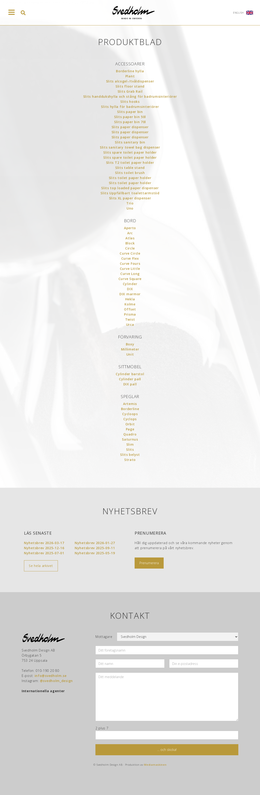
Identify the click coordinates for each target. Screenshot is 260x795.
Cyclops (130, 419)
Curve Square (130, 279)
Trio (130, 203)
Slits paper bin (130, 112)
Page (130, 429)
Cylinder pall (130, 379)
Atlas (130, 238)
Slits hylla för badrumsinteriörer (130, 106)
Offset (130, 309)
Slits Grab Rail (130, 91)
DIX (130, 289)
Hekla (130, 299)
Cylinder (130, 284)
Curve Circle (130, 253)
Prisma (130, 314)
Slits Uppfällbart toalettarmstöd (129, 193)
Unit (130, 354)
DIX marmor (130, 294)
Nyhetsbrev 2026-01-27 (95, 543)
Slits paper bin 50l (130, 117)
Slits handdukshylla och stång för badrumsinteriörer (130, 96)
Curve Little (130, 268)
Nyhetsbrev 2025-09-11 (95, 548)
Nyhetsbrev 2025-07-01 (44, 553)
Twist (130, 319)
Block (130, 243)
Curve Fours (130, 263)
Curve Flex (130, 258)
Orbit (130, 424)
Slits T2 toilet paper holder (130, 162)
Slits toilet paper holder (130, 178)
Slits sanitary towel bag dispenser (130, 147)
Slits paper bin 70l (130, 122)
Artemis (130, 404)
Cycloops (130, 414)
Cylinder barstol (130, 374)
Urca (130, 324)
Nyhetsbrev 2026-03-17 (44, 543)
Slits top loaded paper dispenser (130, 188)
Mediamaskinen (155, 764)
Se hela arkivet (41, 566)
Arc (130, 233)
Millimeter (130, 349)
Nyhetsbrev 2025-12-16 (44, 548)
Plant (130, 76)
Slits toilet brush (130, 173)
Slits (130, 449)
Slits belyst (130, 454)
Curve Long (130, 273)
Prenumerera (149, 563)
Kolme (130, 304)
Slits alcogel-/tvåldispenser (130, 81)
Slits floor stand (130, 86)
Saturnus (130, 439)
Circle (130, 248)
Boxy (130, 344)
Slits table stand (130, 167)
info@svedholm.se (51, 675)
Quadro (129, 434)
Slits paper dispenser (130, 127)
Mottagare (103, 636)
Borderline (130, 409)
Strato (130, 459)
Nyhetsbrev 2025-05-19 (95, 553)
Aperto (130, 228)
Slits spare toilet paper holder (130, 152)
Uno (130, 208)
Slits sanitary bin (130, 142)
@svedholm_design (56, 681)
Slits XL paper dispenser (130, 198)
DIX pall (130, 384)
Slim (130, 444)
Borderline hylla (130, 71)
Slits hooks (130, 101)
